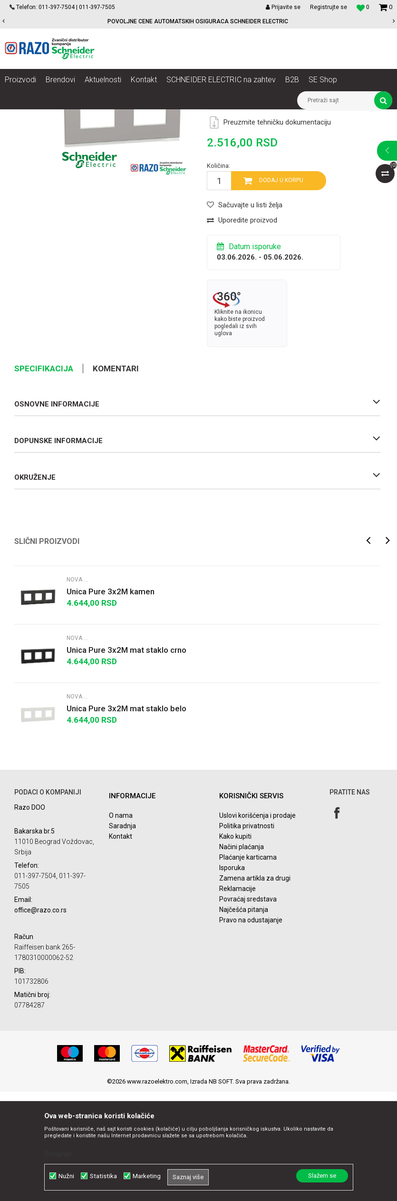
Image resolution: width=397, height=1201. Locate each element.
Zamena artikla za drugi (254, 987)
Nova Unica (95, 116)
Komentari (116, 478)
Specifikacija (43, 478)
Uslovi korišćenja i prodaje (257, 925)
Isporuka (232, 977)
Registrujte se (328, 7)
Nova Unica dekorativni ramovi (159, 116)
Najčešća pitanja (243, 1019)
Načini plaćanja (241, 956)
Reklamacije (237, 998)
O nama (121, 925)
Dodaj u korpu (281, 289)
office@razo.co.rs (40, 1019)
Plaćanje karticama (248, 966)
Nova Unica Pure (230, 116)
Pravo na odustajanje (250, 1029)
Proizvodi (58, 116)
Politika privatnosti (246, 935)
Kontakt (120, 945)
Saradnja (122, 935)
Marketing (147, 1176)
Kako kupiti (235, 945)
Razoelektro (21, 116)
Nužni (66, 1176)
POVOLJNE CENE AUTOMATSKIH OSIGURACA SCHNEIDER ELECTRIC (197, 21)
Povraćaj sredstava (248, 1008)
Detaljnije (58, 1154)
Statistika (103, 1176)
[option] (198, 21)
